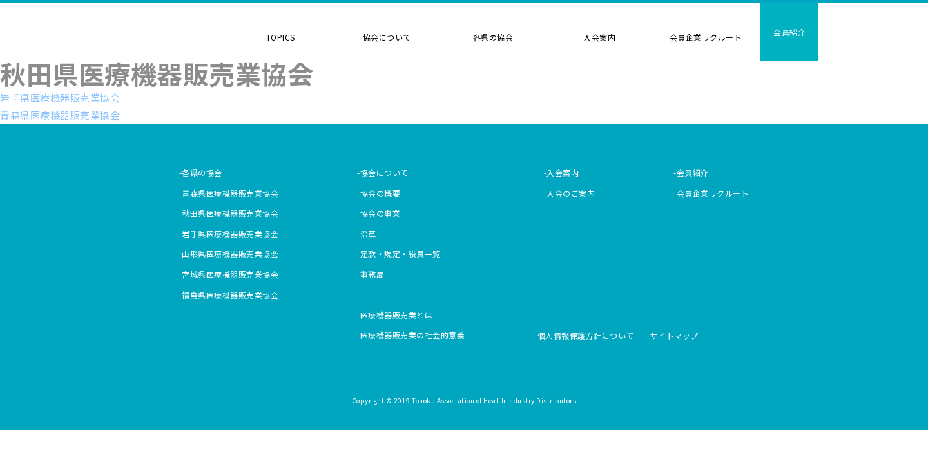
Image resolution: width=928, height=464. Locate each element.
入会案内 (599, 37)
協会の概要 (380, 193)
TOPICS (280, 37)
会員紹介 (789, 31)
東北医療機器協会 (162, 41)
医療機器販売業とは (396, 314)
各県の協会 (493, 37)
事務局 (372, 274)
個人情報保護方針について (585, 335)
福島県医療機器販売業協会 (230, 294)
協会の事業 (380, 213)
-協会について (383, 172)
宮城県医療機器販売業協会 (230, 274)
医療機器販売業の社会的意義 (412, 334)
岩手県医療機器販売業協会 (60, 97)
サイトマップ (674, 335)
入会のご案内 (570, 193)
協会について (387, 37)
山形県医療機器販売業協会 (230, 253)
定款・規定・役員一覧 (400, 253)
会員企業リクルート (706, 37)
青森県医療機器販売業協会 (60, 115)
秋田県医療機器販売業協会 (230, 213)
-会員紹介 (691, 172)
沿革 (368, 233)
